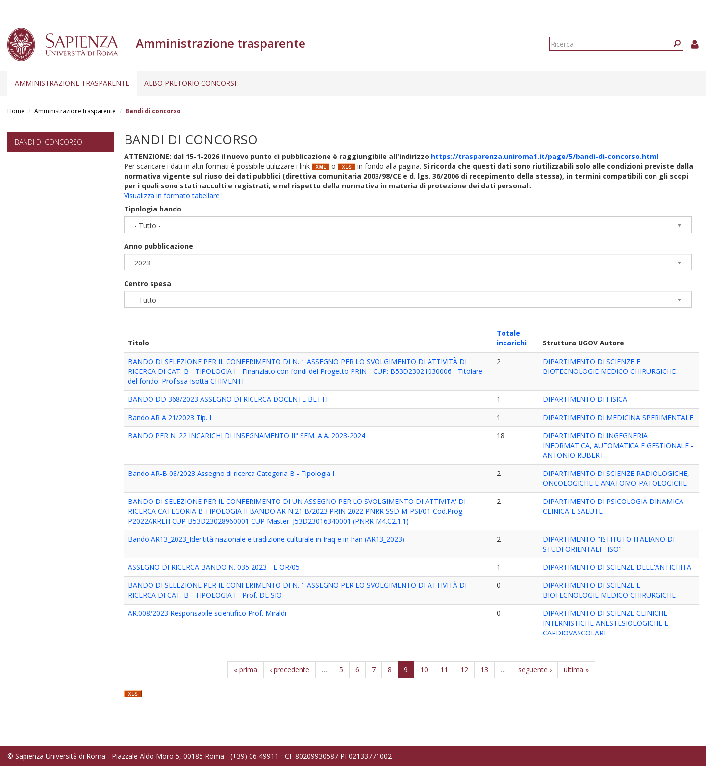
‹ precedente (289, 669)
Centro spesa (147, 283)
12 (464, 669)
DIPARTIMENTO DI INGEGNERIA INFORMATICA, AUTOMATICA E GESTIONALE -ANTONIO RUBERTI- (618, 445)
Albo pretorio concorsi (190, 83)
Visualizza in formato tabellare (172, 195)
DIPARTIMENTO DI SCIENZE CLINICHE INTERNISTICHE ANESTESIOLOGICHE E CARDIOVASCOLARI (605, 622)
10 (424, 669)
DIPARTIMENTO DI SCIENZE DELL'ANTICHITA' (618, 567)
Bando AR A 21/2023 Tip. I (169, 417)
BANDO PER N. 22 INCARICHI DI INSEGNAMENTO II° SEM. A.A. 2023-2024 (246, 435)
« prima (245, 669)
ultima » (576, 669)
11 (444, 669)
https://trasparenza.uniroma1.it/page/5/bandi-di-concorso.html (544, 156)
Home (16, 111)
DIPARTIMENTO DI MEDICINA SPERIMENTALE (618, 417)
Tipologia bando (152, 208)
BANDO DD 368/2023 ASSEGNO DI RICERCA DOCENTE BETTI (228, 399)
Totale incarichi (512, 337)
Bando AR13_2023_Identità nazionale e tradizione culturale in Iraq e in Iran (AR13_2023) (266, 539)
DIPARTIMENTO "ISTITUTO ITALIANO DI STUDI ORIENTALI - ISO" (609, 544)
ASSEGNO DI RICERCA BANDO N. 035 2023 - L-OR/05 (214, 567)
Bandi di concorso (48, 142)
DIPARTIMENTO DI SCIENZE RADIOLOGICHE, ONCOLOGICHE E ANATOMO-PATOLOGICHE (616, 478)
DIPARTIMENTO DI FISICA (585, 399)
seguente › (535, 669)
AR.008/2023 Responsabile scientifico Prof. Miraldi (207, 613)
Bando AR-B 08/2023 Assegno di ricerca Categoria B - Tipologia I (231, 473)
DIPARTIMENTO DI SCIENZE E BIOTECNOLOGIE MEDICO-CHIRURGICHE (609, 366)
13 (484, 669)
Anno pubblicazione (158, 246)
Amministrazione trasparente (72, 83)
